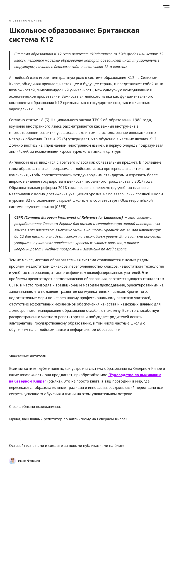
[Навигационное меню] (166, 7)
